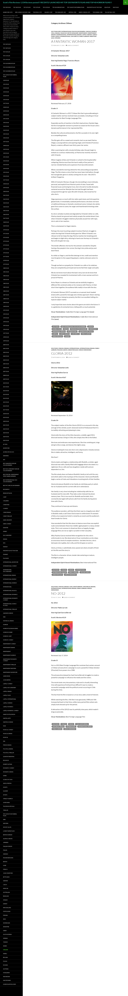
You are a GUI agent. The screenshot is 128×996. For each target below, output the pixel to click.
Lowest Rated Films (9, 831)
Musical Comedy (8, 729)
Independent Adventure (10, 672)
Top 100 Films (17, 7)
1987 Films (6, 295)
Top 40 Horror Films (58, 7)
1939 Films (6, 111)
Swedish (5, 854)
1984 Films (6, 283)
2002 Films (6, 352)
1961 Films (6, 195)
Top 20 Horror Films (9, 67)
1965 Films (6, 210)
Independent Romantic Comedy (10, 659)
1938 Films (6, 107)
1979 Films (6, 264)
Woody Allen (7, 827)
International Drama (74, 34)
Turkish (5, 942)
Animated (6, 455)
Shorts (5, 787)
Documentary (7, 535)
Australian (6, 892)
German (5, 880)
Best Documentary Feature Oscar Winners (11, 469)
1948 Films (6, 145)
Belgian (5, 957)
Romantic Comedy (8, 768)
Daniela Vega (57, 329)
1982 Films (6, 275)
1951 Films (6, 157)
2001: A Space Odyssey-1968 (22, 12)
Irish (4, 919)
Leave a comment (73, 45)
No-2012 (58, 593)
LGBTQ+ (55, 334)
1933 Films (6, 92)
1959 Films (6, 187)
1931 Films (6, 84)
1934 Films (6, 95)
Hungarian (6, 972)
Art (4, 459)
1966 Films (6, 214)
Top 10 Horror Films (9, 71)
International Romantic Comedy (10, 599)
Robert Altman (7, 764)
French (5, 869)
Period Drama (7, 745)
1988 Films (6, 298)
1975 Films (6, 249)
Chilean (88, 31)
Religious (6, 760)
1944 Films (6, 130)
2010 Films (6, 383)
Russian (5, 965)
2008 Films (6, 375)
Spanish (57, 38)
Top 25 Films (36, 7)
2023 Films (6, 432)
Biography (6, 489)
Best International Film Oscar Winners (71, 31)
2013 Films (6, 394)
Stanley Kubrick (8, 798)
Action (5, 444)
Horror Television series (10, 628)
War (4, 819)
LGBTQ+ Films (7, 695)
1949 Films (6, 149)
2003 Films (6, 356)
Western (5, 823)
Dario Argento (7, 520)
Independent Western (9, 668)
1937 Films (6, 103)
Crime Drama (7, 512)
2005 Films (6, 363)
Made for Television (9, 714)
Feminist (5, 554)
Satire (5, 775)
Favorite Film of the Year (94, 7)
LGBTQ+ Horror (7, 703)
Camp (4, 497)
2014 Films (6, 398)
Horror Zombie (7, 632)
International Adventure (10, 562)
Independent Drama (59, 331)
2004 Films (6, 360)
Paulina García (62, 350)
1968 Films (6, 222)
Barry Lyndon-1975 (84, 12)
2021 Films (6, 425)
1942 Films (6, 122)
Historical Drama (89, 586)
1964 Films (6, 206)
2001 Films (6, 348)
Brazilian (6, 896)
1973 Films (6, 241)
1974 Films (6, 245)
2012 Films (54, 348)
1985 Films (6, 287)
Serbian (5, 938)
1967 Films (6, 218)
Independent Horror (9, 655)
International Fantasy (9, 579)
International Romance (10, 594)
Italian (5, 850)
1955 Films (6, 172)
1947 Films (6, 141)
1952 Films (6, 160)
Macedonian (7, 980)
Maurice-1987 (48, 12)
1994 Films (6, 321)
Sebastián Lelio (57, 336)
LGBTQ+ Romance (8, 706)
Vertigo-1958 (72, 12)
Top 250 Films (7, 7)
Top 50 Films (27, 7)
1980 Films (6, 268)
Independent (83, 33)
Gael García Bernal (76, 586)
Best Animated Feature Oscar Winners (9, 464)
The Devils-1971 (37, 12)
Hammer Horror (8, 613)
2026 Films (107, 7)
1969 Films (6, 226)
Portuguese (6, 911)
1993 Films (6, 317)
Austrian (5, 969)
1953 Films (6, 164)
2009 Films (6, 379)
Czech (5, 884)
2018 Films (6, 413)
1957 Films (6, 180)
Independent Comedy (9, 643)
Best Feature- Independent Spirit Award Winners (11, 475)
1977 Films (6, 256)
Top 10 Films (46, 7)
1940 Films (6, 115)
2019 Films (6, 417)
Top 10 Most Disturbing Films (75, 7)
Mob (4, 726)
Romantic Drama (8, 772)
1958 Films (6, 183)
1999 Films (6, 340)
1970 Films (6, 229)
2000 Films (6, 344)
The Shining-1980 (97, 12)
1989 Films (6, 302)
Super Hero (6, 802)
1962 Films (6, 199)
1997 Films (6, 333)
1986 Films (6, 291)
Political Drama (8, 749)
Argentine (6, 926)
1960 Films (6, 191)
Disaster (5, 527)
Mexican (5, 888)
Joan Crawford (8, 873)
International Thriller (10, 609)
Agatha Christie (7, 838)
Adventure (6, 448)
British (5, 861)
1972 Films (6, 237)
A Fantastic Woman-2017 (73, 41)
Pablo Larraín (84, 36)
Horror (5, 624)
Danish (5, 903)
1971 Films (6, 233)
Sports (5, 794)
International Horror (10, 583)
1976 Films (6, 252)
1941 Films (6, 118)
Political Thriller (8, 752)
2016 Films (6, 406)
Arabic (5, 946)
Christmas (6, 504)
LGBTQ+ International (62, 36)
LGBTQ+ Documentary (9, 687)
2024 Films (6, 436)
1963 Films (6, 203)
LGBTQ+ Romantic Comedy (11, 710)
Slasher (5, 791)
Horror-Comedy (8, 640)
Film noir (6, 558)
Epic (4, 543)
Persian (5, 915)
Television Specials (8, 806)
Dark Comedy (7, 523)
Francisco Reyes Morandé (69, 33)
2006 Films (6, 367)
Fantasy (5, 546)
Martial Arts (7, 718)
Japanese (5, 842)
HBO (4, 617)
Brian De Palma (7, 493)
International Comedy (10, 566)
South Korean (7, 934)
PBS (4, 741)
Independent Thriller (9, 664)
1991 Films (6, 310)
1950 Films (6, 153)
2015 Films (6, 402)
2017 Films (54, 31)
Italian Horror (7, 846)
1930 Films (6, 80)
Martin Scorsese (8, 722)
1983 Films (6, 279)
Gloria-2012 (61, 353)
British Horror (7, 834)
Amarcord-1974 (7, 12)
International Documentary (7, 570)
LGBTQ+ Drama (87, 34)
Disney (5, 531)
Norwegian (6, 923)
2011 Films (6, 386)
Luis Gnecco (75, 36)
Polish (5, 961)
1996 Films (6, 329)
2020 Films (6, 421)
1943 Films (6, 126)
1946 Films (6, 138)
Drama (57, 33)
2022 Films (6, 429)
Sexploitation (7, 783)
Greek (5, 930)
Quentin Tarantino (8, 756)
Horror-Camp (7, 636)
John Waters (7, 680)
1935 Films (6, 99)
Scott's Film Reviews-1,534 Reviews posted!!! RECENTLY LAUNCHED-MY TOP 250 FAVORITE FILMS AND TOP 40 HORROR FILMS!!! (57, 2)
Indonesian (6, 976)
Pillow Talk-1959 (110, 12)
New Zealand (7, 907)
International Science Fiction (9, 604)
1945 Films (6, 134)
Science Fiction (7, 779)
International (61, 34)
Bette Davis (6, 877)
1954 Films (6, 168)
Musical (5, 737)
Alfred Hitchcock (8, 452)
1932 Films (6, 88)
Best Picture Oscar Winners (11, 485)
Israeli (5, 953)
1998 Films (6, 337)
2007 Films (6, 371)
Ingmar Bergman (8, 857)
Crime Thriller (7, 516)
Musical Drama (7, 733)
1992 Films (6, 314)
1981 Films (6, 272)
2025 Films (116, 7)
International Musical (10, 590)
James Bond (6, 676)
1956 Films (6, 176)
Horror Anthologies (9, 984)
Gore (4, 865)
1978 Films (6, 260)
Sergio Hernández (85, 350)
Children (6, 500)
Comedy (5, 508)
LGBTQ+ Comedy (7, 683)
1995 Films (6, 325)
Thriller (5, 810)
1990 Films (6, 306)
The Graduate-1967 (60, 12)
